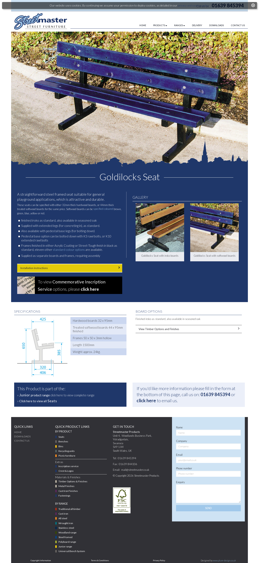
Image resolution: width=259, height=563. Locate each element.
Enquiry (180, 482)
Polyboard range (67, 541)
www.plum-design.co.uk (224, 560)
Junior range (65, 546)
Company (181, 441)
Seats (61, 436)
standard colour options (69, 249)
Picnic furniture (66, 455)
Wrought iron (65, 523)
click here (146, 400)
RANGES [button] (179, 25)
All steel (62, 518)
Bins (60, 446)
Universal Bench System (71, 551)
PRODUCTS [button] (160, 25)
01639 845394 (215, 394)
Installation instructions (69, 268)
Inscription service (68, 466)
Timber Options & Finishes (72, 481)
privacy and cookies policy (193, 5)
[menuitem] (139, 25)
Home (18, 432)
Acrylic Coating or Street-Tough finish (78, 245)
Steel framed (65, 537)
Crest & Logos (66, 470)
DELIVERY (197, 25)
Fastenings (64, 495)
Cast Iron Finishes (68, 490)
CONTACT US (238, 25)
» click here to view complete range (55, 395)
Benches (63, 441)
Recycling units (66, 451)
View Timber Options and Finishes (189, 329)
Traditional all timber (69, 508)
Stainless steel (66, 527)
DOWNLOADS (216, 25)
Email (179, 454)
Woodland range (67, 532)
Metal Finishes (66, 486)
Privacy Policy (159, 560)
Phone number (184, 468)
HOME (142, 25)
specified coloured (103, 208)
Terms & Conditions (100, 560)
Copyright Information (41, 560)
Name (179, 427)
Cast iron (63, 513)
